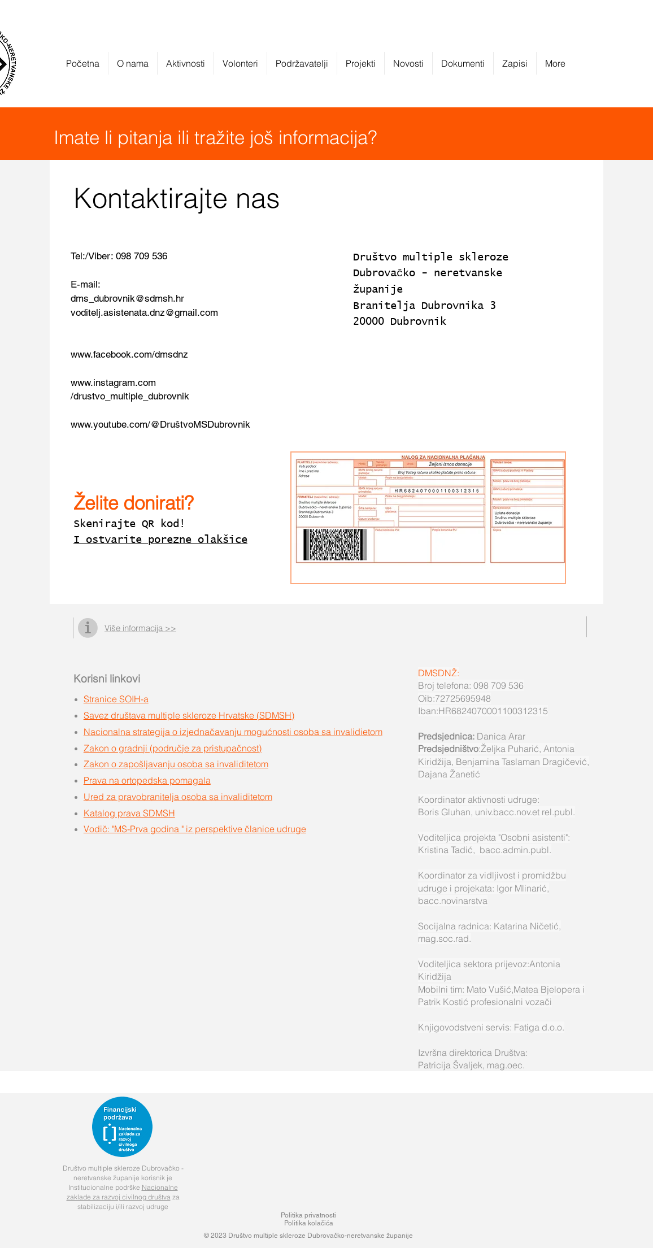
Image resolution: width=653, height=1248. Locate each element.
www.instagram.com (113, 382)
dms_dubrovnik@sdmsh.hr (127, 298)
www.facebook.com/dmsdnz (129, 354)
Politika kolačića (308, 1223)
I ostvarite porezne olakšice (160, 539)
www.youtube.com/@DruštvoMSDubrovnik (160, 424)
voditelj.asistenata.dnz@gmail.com (144, 312)
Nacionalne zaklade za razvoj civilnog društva (122, 1192)
